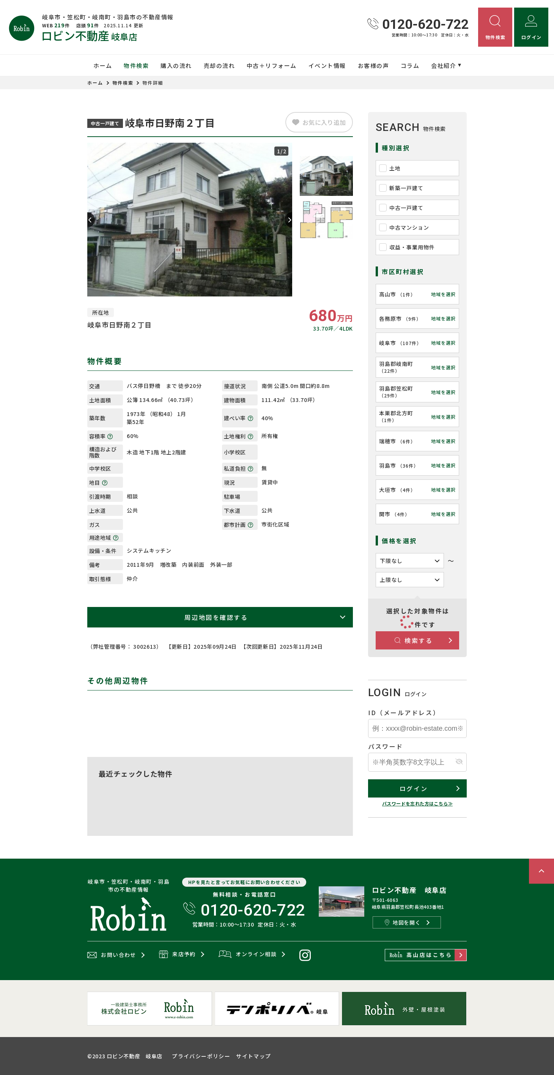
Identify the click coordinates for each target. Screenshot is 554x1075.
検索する (414, 640)
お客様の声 (373, 65)
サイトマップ (253, 1056)
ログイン (414, 788)
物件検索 (136, 65)
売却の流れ (219, 65)
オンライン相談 (248, 954)
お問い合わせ (111, 955)
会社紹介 (443, 65)
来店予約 (177, 954)
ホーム (102, 65)
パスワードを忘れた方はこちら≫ (417, 803)
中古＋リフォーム (272, 65)
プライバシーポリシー (201, 1056)
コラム (410, 65)
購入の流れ (176, 65)
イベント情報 (327, 65)
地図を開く (402, 922)
